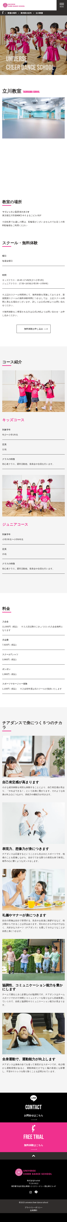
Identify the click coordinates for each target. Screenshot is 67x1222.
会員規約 (33, 1210)
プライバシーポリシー (34, 1207)
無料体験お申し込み (33, 329)
